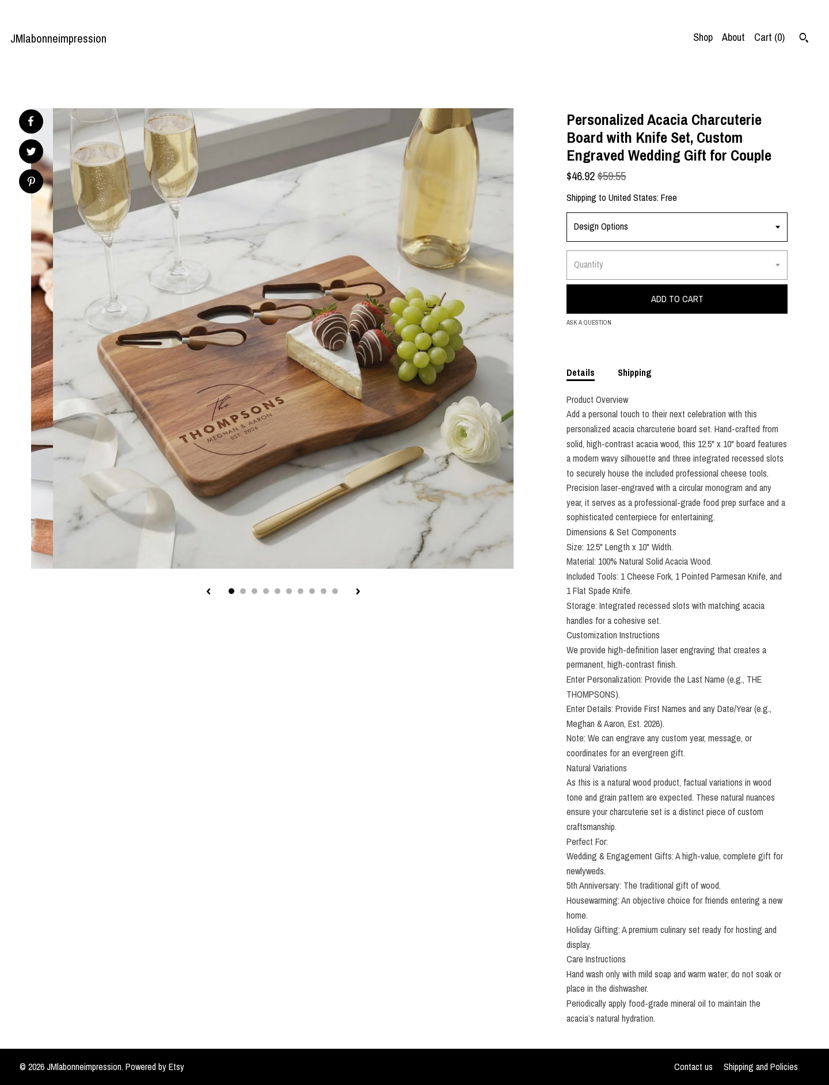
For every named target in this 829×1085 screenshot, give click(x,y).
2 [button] (243, 591)
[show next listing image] (358, 592)
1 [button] (231, 591)
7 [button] (300, 591)
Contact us (693, 1066)
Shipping (635, 372)
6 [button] (289, 591)
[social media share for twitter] (31, 153)
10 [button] (335, 591)
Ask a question (588, 322)
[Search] (804, 39)
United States (633, 197)
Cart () (769, 37)
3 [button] (254, 591)
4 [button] (266, 591)
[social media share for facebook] (30, 121)
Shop (703, 37)
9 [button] (323, 591)
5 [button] (277, 591)
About (733, 37)
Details (580, 372)
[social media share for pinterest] (31, 183)
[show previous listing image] (208, 592)
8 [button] (312, 591)
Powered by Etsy (155, 1066)
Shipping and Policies (761, 1066)
